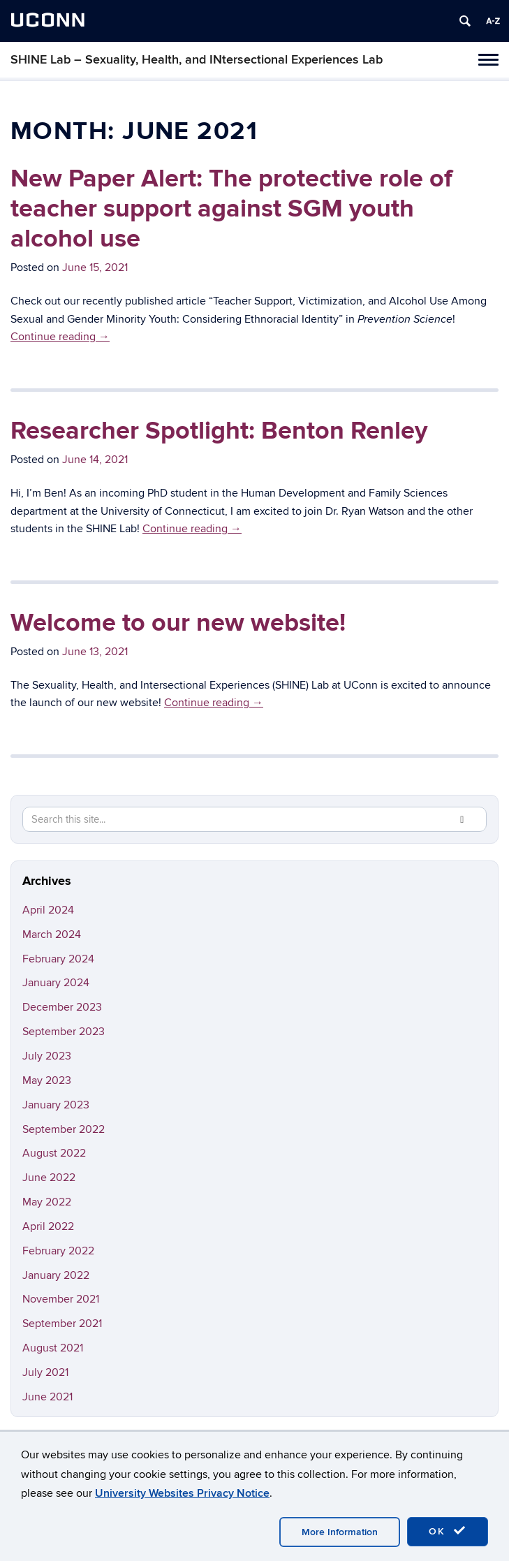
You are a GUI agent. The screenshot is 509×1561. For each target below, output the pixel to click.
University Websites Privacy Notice (182, 1493)
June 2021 (47, 1397)
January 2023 (55, 1105)
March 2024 (51, 934)
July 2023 (46, 1056)
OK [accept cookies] (447, 1531)
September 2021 (62, 1324)
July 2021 (45, 1372)
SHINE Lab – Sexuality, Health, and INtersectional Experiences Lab (196, 59)
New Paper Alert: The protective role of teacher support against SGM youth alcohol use (231, 208)
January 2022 (55, 1275)
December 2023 (62, 1007)
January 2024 (55, 983)
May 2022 (46, 1202)
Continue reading (60, 337)
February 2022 (58, 1251)
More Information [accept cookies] (340, 1532)
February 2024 (58, 959)
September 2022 (63, 1129)
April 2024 (48, 910)
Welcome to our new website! (178, 623)
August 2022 (54, 1153)
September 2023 (63, 1032)
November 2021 (60, 1299)
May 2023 (46, 1080)
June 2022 (48, 1178)
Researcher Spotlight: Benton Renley (218, 431)
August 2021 (52, 1348)
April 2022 (48, 1226)
